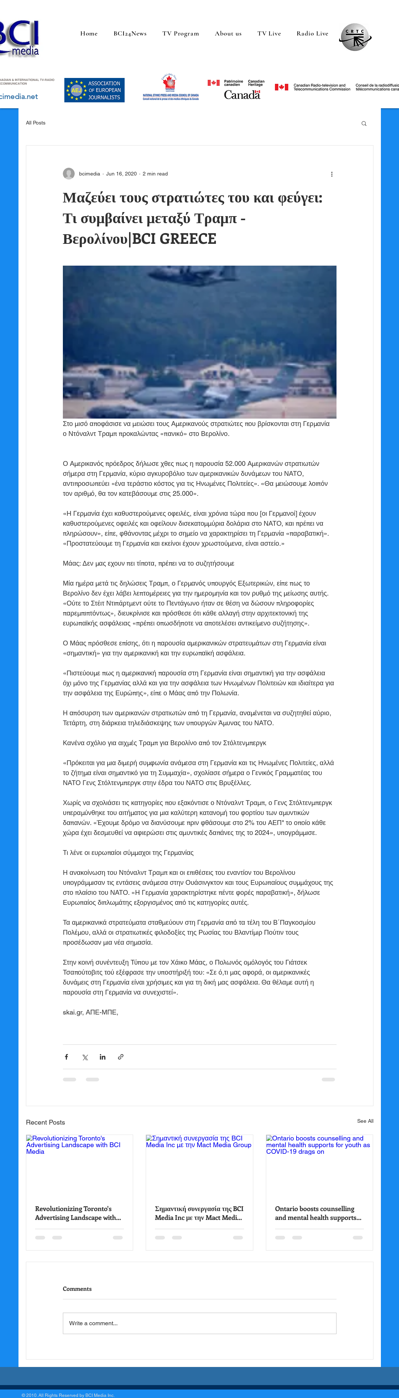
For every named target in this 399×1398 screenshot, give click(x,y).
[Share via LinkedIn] (102, 1056)
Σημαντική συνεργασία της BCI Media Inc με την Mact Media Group (199, 1213)
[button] (364, 123)
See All (365, 1121)
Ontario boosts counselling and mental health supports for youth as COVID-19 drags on (317, 1213)
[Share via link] (120, 1056)
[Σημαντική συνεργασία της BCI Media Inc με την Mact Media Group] (199, 1165)
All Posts (35, 123)
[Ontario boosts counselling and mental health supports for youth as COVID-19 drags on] (319, 1165)
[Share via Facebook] (66, 1056)
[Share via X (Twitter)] (84, 1056)
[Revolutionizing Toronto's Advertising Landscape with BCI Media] (79, 1165)
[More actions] (332, 173)
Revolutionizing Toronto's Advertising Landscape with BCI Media (75, 1213)
